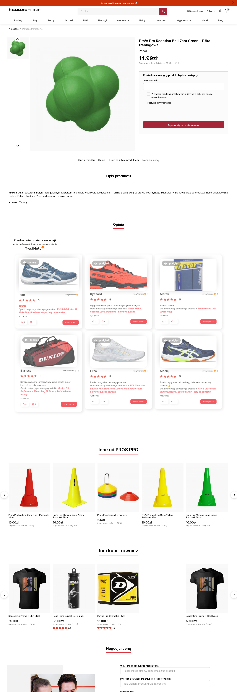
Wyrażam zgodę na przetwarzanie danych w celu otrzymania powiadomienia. (182, 95)
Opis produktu (86, 160)
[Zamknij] (233, 2)
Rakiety (18, 20)
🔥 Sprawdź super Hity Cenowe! (118, 3)
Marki (204, 20)
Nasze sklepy (195, 11)
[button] (31, 263)
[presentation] (166, 113)
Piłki (85, 20)
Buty (34, 20)
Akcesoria (123, 20)
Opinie (101, 160)
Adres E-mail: (150, 80)
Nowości (161, 20)
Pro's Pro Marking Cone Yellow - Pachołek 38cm (69, 516)
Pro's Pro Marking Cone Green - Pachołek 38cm (202, 516)
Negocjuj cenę (150, 160)
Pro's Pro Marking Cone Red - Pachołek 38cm (28, 516)
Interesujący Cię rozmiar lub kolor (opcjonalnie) (145, 679)
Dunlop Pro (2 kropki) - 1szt (111, 616)
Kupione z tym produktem (124, 160)
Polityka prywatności (159, 102)
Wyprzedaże (184, 20)
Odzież (69, 20)
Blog (220, 20)
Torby (51, 20)
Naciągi (102, 20)
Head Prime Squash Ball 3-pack (68, 616)
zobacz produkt (68, 321)
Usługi (142, 20)
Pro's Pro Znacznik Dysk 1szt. (112, 515)
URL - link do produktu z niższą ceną (139, 666)
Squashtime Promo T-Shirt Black (24, 616)
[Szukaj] (163, 11)
